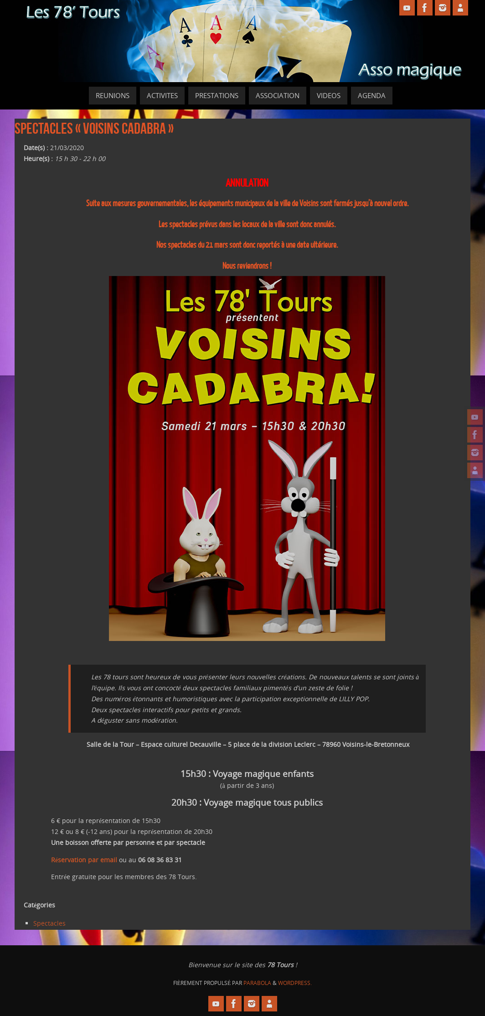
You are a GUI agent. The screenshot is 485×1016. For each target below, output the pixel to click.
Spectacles (49, 923)
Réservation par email (84, 859)
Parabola (257, 983)
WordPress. (295, 983)
